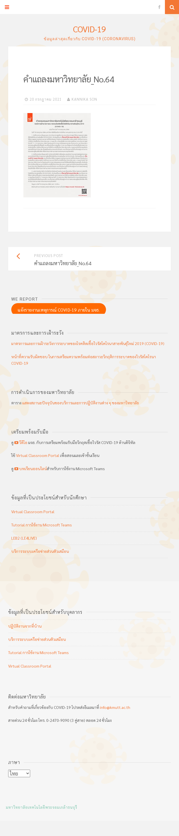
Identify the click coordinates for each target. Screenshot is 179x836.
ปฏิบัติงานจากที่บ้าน (24, 625)
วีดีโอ (20, 442)
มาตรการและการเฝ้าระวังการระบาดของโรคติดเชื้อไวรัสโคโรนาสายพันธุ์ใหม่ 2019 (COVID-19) (87, 343)
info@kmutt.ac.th (115, 707)
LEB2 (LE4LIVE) (24, 537)
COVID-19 (89, 28)
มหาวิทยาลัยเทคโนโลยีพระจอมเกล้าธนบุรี (41, 807)
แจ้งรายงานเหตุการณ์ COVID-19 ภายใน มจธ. (59, 310)
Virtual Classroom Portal (37, 455)
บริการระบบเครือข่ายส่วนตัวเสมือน (40, 551)
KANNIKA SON (84, 99)
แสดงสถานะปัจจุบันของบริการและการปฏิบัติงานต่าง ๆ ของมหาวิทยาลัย (80, 402)
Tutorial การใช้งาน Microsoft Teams (41, 524)
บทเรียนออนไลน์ (30, 468)
